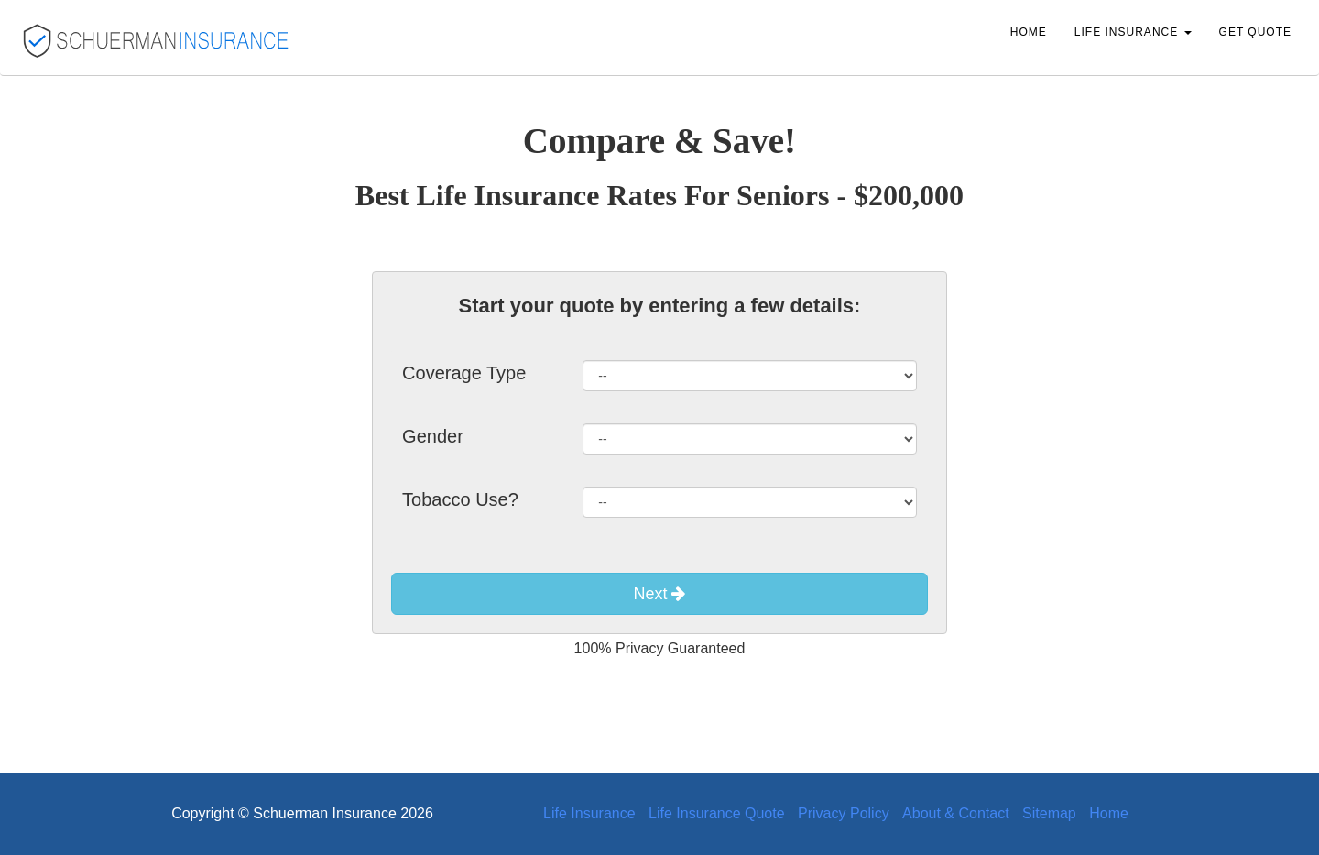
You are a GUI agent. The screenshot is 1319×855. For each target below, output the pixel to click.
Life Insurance (589, 813)
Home (1028, 32)
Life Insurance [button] (1133, 32)
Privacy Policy (843, 813)
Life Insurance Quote (717, 813)
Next (659, 594)
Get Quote (1255, 32)
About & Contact (955, 813)
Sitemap (1049, 813)
